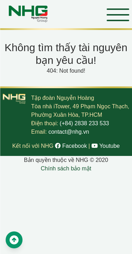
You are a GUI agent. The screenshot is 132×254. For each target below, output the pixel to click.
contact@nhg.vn (68, 132)
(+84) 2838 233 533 (84, 123)
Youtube (106, 146)
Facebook (71, 146)
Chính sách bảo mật (66, 168)
